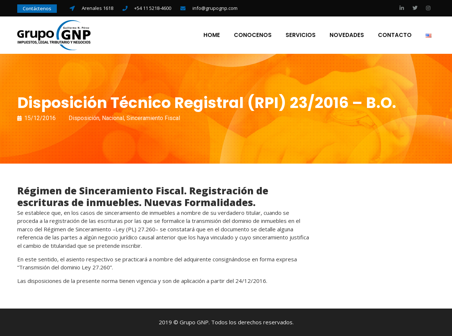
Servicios (301, 35)
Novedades (347, 35)
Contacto (395, 35)
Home (211, 35)
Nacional (113, 118)
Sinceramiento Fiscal (153, 118)
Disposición (84, 118)
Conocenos (253, 35)
